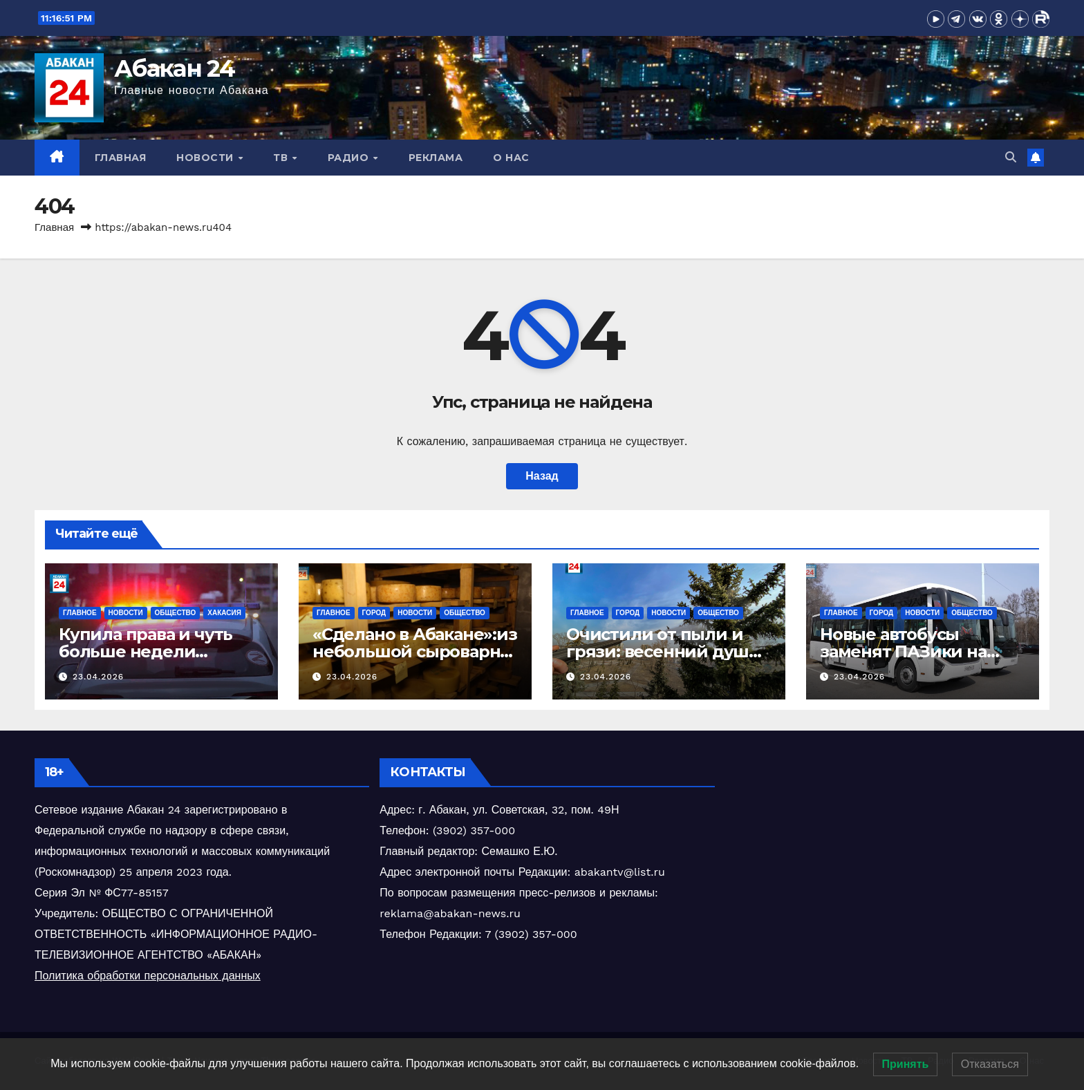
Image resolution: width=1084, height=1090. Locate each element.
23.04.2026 (98, 677)
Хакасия (224, 613)
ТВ (282, 157)
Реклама (436, 157)
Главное (80, 613)
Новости (206, 157)
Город (374, 613)
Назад (541, 475)
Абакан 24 (174, 68)
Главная (121, 157)
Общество (175, 613)
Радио (350, 157)
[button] (1010, 157)
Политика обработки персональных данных (148, 975)
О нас (511, 157)
